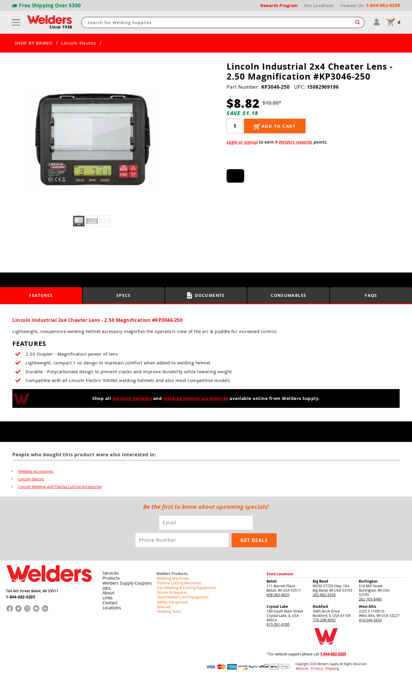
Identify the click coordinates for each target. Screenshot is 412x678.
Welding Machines (171, 578)
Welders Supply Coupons (124, 582)
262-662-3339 (324, 594)
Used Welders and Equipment (180, 597)
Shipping (326, 669)
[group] (92, 139)
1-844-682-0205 (20, 596)
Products (110, 578)
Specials (163, 606)
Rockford (320, 606)
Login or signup (242, 142)
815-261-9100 (278, 624)
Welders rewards (295, 142)
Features (41, 295)
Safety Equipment (170, 601)
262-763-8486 (370, 599)
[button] (168, 141)
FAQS (371, 295)
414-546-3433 (370, 620)
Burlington (368, 581)
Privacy (313, 669)
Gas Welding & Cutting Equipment (184, 587)
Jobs (105, 587)
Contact (109, 601)
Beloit (272, 581)
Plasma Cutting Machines (177, 583)
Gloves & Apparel (170, 592)
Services (109, 573)
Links (106, 596)
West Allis (367, 606)
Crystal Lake (277, 606)
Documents (206, 295)
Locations (110, 606)
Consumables (288, 295)
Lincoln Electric (78, 43)
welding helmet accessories (195, 398)
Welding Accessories (35, 471)
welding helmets (132, 398)
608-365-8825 (278, 594)
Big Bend (320, 581)
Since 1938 (61, 27)
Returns (300, 669)
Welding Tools (167, 611)
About (107, 592)
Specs (123, 295)
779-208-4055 (324, 620)
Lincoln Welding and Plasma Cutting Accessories (60, 486)
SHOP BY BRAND (33, 43)
